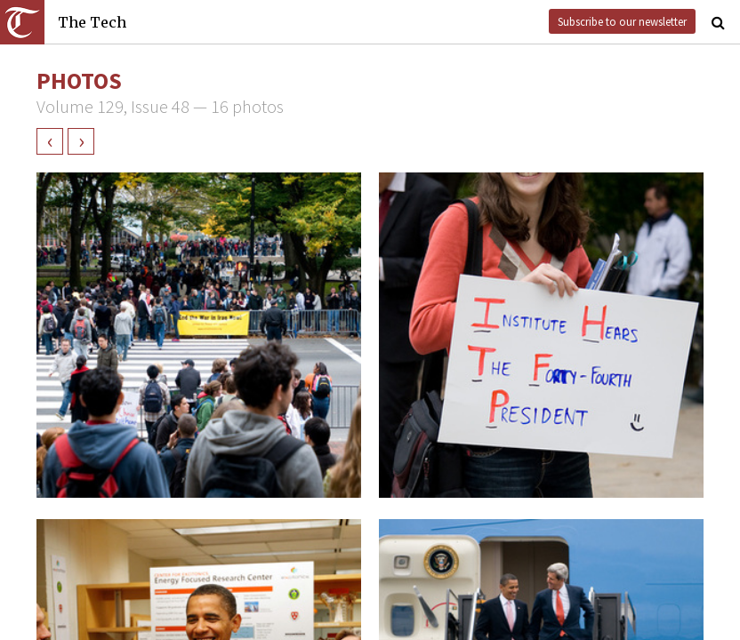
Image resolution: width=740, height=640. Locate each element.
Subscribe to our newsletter (622, 21)
